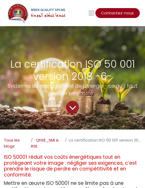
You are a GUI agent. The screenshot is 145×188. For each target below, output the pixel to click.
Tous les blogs (12, 143)
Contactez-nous (117, 13)
